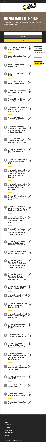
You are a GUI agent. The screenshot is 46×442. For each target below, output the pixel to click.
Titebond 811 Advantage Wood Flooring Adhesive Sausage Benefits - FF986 (17, 316)
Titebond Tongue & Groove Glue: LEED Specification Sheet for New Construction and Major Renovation (17, 356)
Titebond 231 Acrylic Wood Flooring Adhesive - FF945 (16, 83)
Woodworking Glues (38, 52)
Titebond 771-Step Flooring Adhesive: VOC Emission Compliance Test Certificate (17, 243)
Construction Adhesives (38, 56)
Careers (6, 438)
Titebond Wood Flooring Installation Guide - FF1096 (16, 394)
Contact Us (7, 422)
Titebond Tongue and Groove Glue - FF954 (17, 377)
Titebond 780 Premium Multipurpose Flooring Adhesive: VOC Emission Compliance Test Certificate (17, 277)
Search (23, 37)
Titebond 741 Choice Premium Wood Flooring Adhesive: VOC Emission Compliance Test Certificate (17, 186)
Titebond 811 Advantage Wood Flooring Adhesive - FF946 (17, 296)
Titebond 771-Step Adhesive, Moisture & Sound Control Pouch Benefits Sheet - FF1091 (17, 208)
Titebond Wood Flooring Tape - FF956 (17, 403)
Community (6, 417)
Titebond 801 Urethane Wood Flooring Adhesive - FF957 (17, 287)
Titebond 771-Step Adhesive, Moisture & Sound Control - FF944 (17, 198)
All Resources (38, 48)
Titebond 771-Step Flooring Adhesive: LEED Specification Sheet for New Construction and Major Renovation (17, 231)
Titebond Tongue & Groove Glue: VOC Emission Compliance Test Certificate (17, 367)
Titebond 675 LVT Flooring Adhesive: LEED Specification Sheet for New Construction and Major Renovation (17, 129)
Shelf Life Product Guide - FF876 (16, 74)
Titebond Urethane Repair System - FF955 (16, 386)
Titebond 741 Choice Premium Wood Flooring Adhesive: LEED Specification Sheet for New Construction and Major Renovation (17, 173)
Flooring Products (38, 64)
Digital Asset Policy (8, 432)
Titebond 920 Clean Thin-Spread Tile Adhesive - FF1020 (17, 336)
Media (5, 419)
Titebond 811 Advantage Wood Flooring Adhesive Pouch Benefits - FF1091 (17, 305)
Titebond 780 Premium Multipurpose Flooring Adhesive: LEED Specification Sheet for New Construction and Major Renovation (17, 263)
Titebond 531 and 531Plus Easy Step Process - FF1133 (17, 91)
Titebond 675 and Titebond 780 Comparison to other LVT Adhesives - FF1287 (17, 109)
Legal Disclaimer (8, 430)
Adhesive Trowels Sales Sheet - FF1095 (17, 57)
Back (23, 40)
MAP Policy (6, 435)
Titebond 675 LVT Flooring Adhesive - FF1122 (16, 119)
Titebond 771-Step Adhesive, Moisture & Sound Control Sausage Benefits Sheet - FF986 (17, 219)
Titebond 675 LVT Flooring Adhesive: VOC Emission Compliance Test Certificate (17, 140)
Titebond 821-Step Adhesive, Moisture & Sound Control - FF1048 (17, 326)
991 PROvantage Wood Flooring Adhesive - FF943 (17, 48)
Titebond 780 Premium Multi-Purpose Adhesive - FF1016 (17, 252)
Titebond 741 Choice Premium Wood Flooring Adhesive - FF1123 (17, 161)
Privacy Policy (7, 425)
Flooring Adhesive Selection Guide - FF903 (16, 65)
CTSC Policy (7, 427)
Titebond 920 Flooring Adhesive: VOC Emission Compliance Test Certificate (17, 345)
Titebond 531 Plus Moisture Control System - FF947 (16, 100)
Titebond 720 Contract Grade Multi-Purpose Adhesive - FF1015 (17, 151)
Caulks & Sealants (38, 60)
